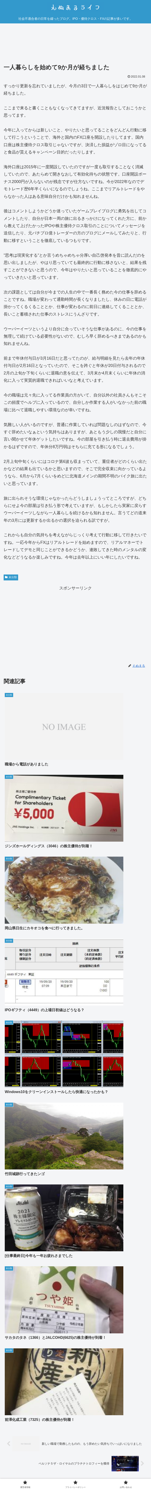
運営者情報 (26, 1469)
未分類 (11, 577)
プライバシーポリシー (75, 1469)
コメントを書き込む (75, 1387)
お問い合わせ (124, 1469)
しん (8, 1061)
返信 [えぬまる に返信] (139, 1372)
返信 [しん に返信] (139, 1198)
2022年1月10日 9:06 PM (26, 1219)
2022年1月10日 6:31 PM (21, 1067)
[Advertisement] (75, 44)
